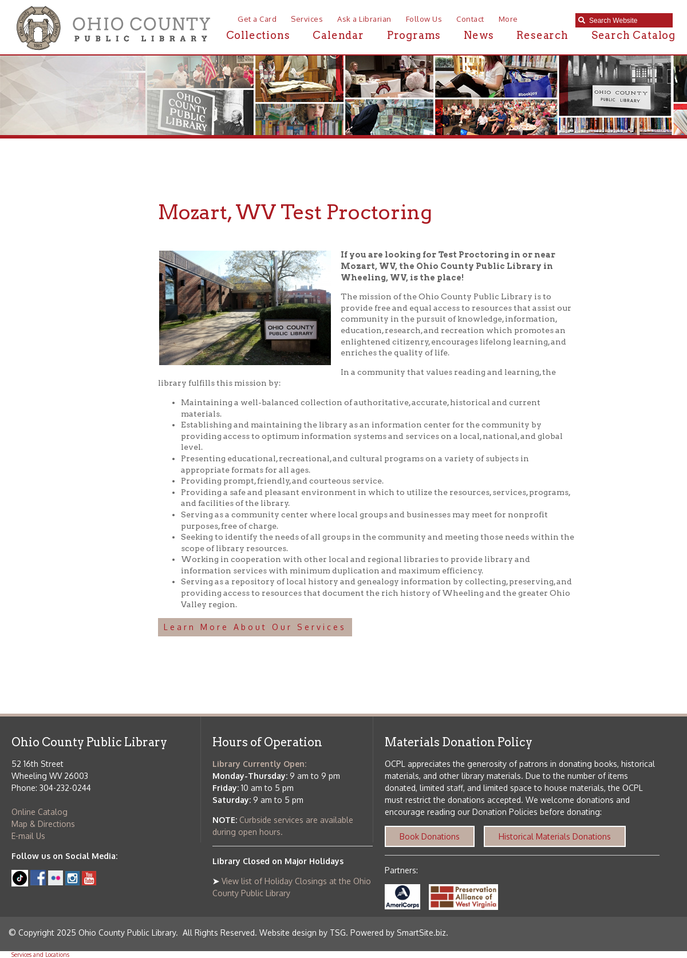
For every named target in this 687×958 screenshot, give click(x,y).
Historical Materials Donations (555, 836)
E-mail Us (28, 836)
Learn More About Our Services (255, 627)
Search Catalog (633, 35)
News (478, 35)
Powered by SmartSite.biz (398, 932)
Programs (414, 35)
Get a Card (257, 18)
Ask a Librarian (364, 18)
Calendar (338, 35)
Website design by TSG (302, 932)
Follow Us (424, 18)
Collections (258, 35)
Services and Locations (40, 954)
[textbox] (628, 20)
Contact (470, 18)
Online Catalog (39, 812)
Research (542, 35)
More (508, 18)
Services (307, 18)
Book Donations (430, 836)
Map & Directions (43, 824)
